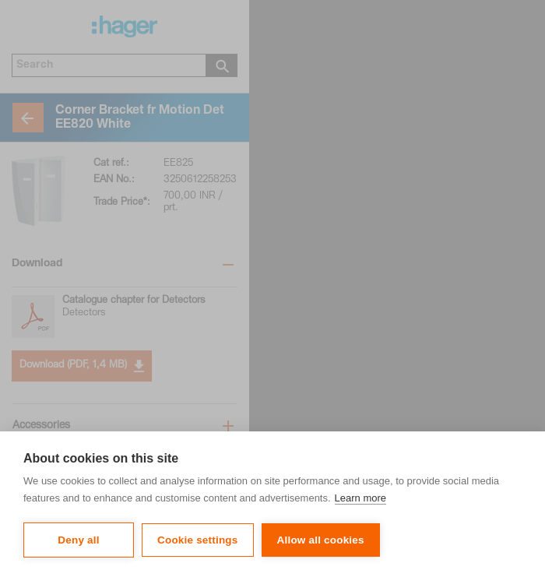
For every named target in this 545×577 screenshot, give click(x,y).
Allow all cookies (320, 540)
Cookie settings (197, 540)
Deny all (78, 540)
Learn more (360, 498)
